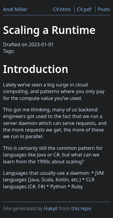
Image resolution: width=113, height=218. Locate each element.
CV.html (62, 9)
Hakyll (51, 208)
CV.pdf (84, 9)
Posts (104, 9)
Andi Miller (15, 9)
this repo (81, 208)
